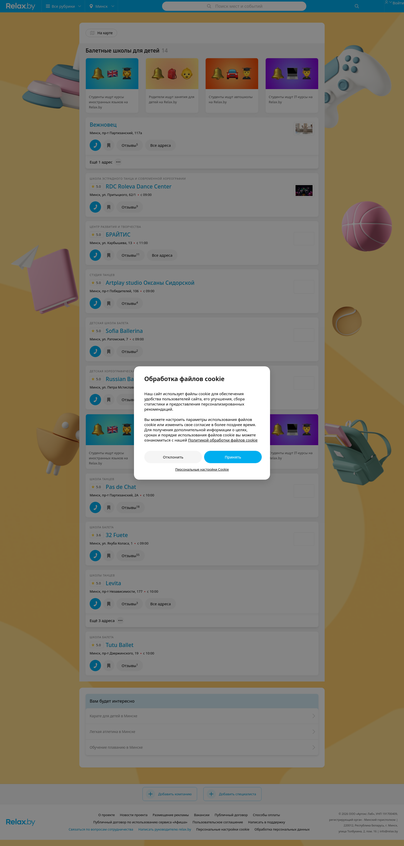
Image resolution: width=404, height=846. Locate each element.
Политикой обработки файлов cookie (223, 440)
